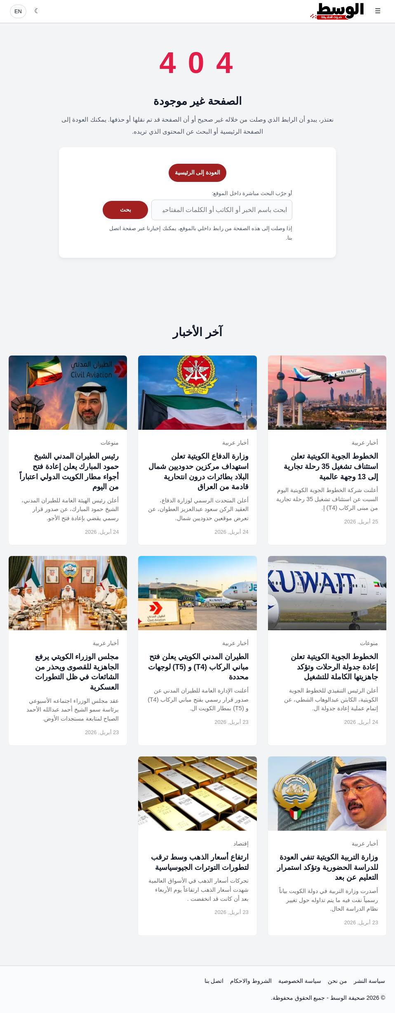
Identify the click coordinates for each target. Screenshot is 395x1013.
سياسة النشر (369, 981)
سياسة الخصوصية (299, 981)
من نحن (337, 981)
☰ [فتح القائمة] (378, 10)
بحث (125, 209)
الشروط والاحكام (251, 981)
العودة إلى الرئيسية (198, 172)
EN (18, 11)
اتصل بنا (214, 981)
